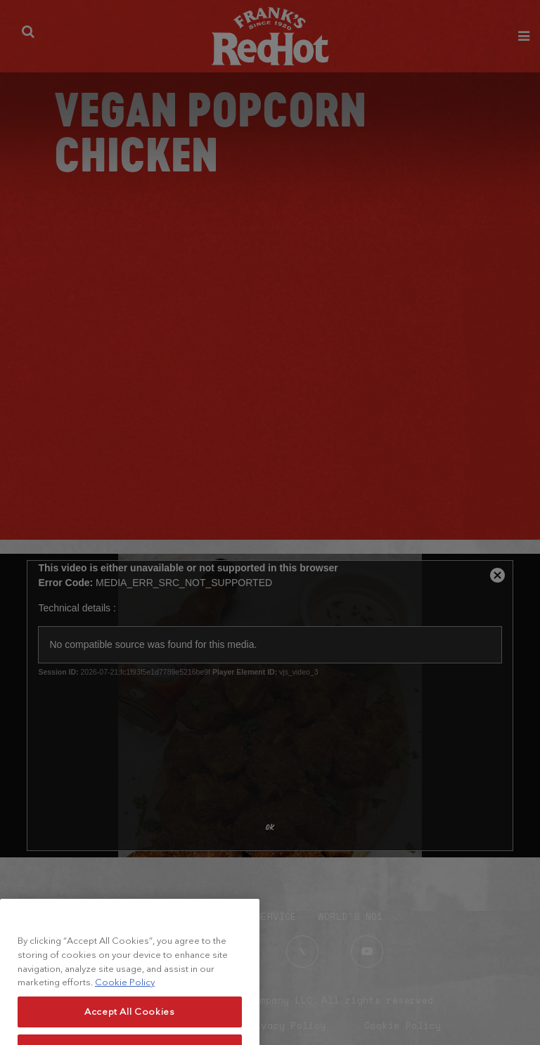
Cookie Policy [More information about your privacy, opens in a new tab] (125, 991)
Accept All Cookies (129, 1020)
